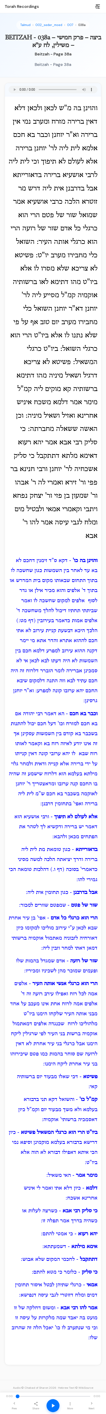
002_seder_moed (48, 25)
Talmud (25, 25)
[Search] (97, 7)
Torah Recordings (22, 6)
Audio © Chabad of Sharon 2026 (34, 1388)
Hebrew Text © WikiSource (75, 1388)
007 (70, 25)
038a (82, 25)
